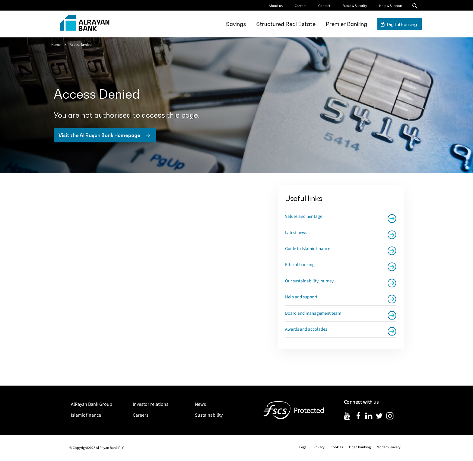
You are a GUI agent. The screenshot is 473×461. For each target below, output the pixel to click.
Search (415, 6)
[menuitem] (235, 24)
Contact (324, 5)
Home (56, 44)
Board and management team (313, 313)
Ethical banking (300, 265)
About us (276, 5)
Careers (300, 5)
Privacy (319, 447)
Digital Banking (402, 24)
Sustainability (209, 415)
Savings (236, 24)
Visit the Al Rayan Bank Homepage (99, 135)
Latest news (296, 233)
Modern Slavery (389, 447)
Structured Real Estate (286, 24)
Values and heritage (303, 216)
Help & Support (390, 5)
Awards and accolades (306, 329)
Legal (303, 447)
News (200, 404)
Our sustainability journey (309, 281)
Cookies (337, 447)
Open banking (360, 447)
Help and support (301, 297)
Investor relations (150, 404)
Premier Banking (346, 24)
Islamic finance (86, 415)
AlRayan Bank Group (91, 404)
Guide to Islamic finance (307, 249)
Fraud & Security (354, 5)
